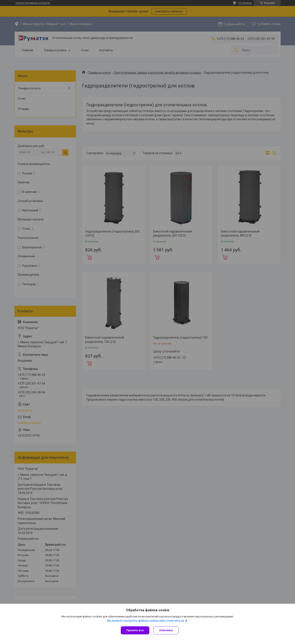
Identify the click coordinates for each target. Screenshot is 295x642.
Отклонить (166, 630)
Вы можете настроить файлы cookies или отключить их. (146, 620)
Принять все (135, 630)
